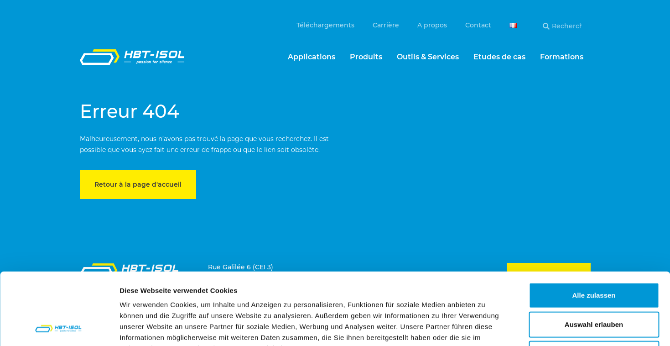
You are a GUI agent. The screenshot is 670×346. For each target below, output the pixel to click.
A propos (432, 25)
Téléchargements (325, 25)
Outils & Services (428, 56)
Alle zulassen (593, 227)
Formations (561, 56)
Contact (478, 25)
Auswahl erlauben (594, 257)
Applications (311, 56)
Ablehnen (593, 286)
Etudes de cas (499, 56)
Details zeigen (485, 328)
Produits (366, 56)
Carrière (386, 25)
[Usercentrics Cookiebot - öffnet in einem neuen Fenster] (59, 328)
